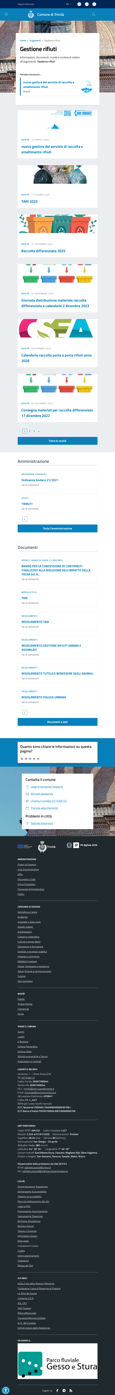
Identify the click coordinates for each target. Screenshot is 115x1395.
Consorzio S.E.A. (26, 1298)
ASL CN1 (22, 1303)
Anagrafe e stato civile (29, 922)
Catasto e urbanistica (28, 937)
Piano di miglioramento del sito (33, 1201)
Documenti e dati (57, 722)
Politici (21, 894)
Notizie (21, 999)
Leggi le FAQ (24, 1206)
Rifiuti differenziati (27, 1313)
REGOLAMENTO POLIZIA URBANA (44, 697)
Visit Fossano (24, 1308)
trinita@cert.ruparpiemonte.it (39, 1089)
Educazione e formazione (30, 946)
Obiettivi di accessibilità (29, 1196)
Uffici (25, 498)
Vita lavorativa (25, 981)
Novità (25, 139)
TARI (25, 598)
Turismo (21, 976)
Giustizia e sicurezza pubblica (32, 951)
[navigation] (6, 14)
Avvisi (21, 1014)
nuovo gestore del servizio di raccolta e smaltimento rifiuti (48, 84)
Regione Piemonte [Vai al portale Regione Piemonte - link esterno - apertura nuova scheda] (26, 4)
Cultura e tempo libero (29, 941)
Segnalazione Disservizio (30, 1216)
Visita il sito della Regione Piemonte (36, 1283)
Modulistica (29, 592)
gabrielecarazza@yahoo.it (37, 1167)
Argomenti (35, 40)
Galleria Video (25, 1051)
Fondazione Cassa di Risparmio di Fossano (39, 1288)
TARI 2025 (29, 201)
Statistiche (23, 1260)
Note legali (23, 1241)
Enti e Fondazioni (26, 884)
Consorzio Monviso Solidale (32, 1318)
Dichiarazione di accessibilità (32, 1191)
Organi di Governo (27, 864)
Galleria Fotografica (27, 1046)
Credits (21, 1251)
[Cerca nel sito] (93, 14)
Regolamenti (29, 616)
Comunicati (23, 1009)
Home (23, 40)
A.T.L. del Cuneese (27, 1323)
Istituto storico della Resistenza (34, 1328)
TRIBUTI (27, 503)
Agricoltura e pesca (27, 912)
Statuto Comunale (27, 1231)
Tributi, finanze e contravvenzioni (34, 971)
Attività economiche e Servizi (33, 1056)
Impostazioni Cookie (28, 1246)
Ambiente (23, 917)
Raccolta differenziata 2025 (43, 251)
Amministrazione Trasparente (33, 1186)
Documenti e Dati (26, 879)
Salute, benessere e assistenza (33, 966)
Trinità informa (25, 1004)
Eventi (21, 1032)
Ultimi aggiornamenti (28, 1256)
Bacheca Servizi (26, 1226)
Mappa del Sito (25, 1265)
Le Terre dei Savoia (27, 1293)
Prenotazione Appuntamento (33, 1211)
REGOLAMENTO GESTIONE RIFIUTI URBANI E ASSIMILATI (51, 647)
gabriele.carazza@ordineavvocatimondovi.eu (45, 1171)
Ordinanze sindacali (34, 474)
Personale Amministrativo (31, 889)
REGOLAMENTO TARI (35, 621)
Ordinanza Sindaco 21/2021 (40, 480)
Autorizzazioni (25, 932)
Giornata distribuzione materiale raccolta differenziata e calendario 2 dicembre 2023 (55, 303)
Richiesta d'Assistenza (29, 1221)
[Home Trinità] (44, 14)
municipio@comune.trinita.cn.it (40, 1092)
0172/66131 (28, 1078)
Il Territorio (23, 1041)
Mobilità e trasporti (27, 961)
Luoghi (21, 1036)
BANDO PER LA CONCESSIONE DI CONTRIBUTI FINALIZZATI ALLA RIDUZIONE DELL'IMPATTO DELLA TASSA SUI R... (56, 570)
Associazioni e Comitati (29, 1061)
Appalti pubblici (25, 927)
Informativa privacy (27, 1236)
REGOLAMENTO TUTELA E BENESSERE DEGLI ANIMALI (57, 673)
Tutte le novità (57, 441)
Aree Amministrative (28, 869)
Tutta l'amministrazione (57, 528)
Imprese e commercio (28, 956)
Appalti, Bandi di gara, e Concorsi (42, 560)
